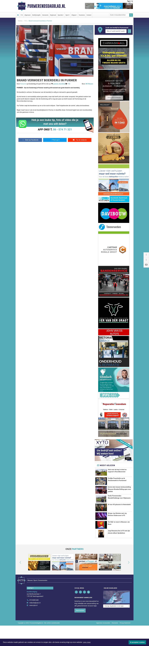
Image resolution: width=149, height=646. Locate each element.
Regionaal (53, 15)
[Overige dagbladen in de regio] (116, 594)
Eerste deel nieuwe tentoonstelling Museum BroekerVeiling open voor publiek (119, 489)
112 (21, 15)
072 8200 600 (33, 599)
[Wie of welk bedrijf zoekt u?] (116, 31)
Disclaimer (115, 622)
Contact (89, 15)
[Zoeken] (131, 15)
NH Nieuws (89, 84)
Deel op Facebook (30, 140)
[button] (18, 566)
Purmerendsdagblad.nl (46, 6)
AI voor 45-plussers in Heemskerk (119, 504)
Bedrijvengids (36, 15)
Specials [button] (60, 15)
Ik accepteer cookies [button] (137, 642)
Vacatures (82, 15)
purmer (55, 84)
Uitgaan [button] (73, 15)
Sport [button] (67, 15)
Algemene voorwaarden (103, 622)
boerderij (62, 84)
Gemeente (45, 15)
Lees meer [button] (87, 642)
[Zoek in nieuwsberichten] (119, 15)
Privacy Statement (125, 622)
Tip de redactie (80, 140)
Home (20, 21)
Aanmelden (80, 610)
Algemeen (28, 15)
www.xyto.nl (33, 604)
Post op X (54, 140)
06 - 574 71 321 (62, 129)
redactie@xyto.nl (34, 602)
